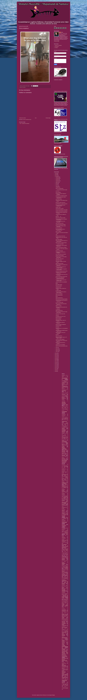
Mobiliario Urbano (63, 564)
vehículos (63, 682)
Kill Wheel (57, 334)
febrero (57, 350)
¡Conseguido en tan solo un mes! (60, 316)
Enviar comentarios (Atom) (27, 119)
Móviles (64, 566)
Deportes (63, 446)
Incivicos (63, 524)
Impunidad (64, 522)
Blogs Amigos (64, 407)
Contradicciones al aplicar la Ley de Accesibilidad (65, 436)
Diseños (63, 457)
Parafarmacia (63, 579)
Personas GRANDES (64, 590)
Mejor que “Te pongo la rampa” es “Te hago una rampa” (61, 337)
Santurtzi (63, 634)
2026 (56, 173)
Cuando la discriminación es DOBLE (61, 247)
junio (56, 184)
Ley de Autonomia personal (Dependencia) (65, 546)
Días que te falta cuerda (59, 250)
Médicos (65, 561)
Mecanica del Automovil (65, 560)
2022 (56, 354)
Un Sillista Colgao (58, 290)
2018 (56, 359)
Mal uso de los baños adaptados (65, 557)
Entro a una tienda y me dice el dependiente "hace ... (60, 229)
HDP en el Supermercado (59, 188)
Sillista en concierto (58, 305)
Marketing (63, 559)
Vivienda (67, 685)
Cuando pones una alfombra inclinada (61, 195)
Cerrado (67, 423)
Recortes (63, 621)
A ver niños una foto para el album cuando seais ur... (61, 197)
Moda (62, 565)
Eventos (63, 490)
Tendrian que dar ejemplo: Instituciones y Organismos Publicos (65, 671)
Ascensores (63, 394)
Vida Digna (64, 684)
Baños (67, 404)
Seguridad (63, 635)
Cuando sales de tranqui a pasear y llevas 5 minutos (61, 292)
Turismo (63, 678)
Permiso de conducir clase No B (60, 202)
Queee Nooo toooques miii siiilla (60, 217)
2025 (56, 174)
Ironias (66, 532)
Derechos (63, 451)
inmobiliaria (65, 531)
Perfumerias (65, 586)
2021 (56, 355)
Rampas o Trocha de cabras (65, 616)
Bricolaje (63, 408)
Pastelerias (63, 584)
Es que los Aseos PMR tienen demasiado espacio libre (60, 278)
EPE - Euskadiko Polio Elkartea (24, 123)
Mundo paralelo (65, 567)
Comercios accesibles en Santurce (65, 430)
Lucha (63, 556)
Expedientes (64, 491)
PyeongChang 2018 (65, 611)
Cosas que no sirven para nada (60, 313)
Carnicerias (63, 415)
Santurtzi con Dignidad (58, 45)
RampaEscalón (64, 614)
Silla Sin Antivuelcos (59, 317)
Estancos (63, 488)
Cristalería (66, 438)
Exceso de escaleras (59, 285)
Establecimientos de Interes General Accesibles (65, 481)
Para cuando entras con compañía (61, 254)
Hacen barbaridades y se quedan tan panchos (65, 503)
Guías (62, 501)
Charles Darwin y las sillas (59, 208)
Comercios (63, 428)
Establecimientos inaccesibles (65, 483)
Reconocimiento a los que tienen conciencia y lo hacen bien (65, 620)
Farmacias (63, 493)
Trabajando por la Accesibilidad (60, 344)
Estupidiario (63, 489)
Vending (63, 683)
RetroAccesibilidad (64, 627)
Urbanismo (64, 680)
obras (63, 574)
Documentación (64, 465)
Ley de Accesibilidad (65, 544)
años (65, 391)
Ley (65, 542)
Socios (66, 657)
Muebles (67, 566)
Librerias (65, 548)
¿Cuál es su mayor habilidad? (60, 339)
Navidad (66, 568)
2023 (56, 353)
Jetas (67, 534)
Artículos (66, 393)
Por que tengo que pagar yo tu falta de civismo (65, 602)
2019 (56, 358)
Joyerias (66, 535)
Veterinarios (66, 683)
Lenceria (63, 542)
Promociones (63, 608)
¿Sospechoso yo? (58, 287)
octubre (57, 179)
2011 (56, 368)
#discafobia (63, 375)
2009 (56, 371)
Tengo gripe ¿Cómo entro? (60, 258)
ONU (65, 576)
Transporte (64, 677)
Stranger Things (58, 207)
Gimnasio (64, 499)
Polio (67, 598)
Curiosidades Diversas (64, 442)
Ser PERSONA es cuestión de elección (61, 203)
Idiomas (67, 517)
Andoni (62, 32)
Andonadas (64, 390)
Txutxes (66, 679)
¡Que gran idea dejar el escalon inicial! (61, 276)
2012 (56, 367)
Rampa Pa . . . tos (58, 216)
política (65, 599)
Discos (62, 456)
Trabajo (65, 676)
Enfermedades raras (65, 474)
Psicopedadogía (64, 609)
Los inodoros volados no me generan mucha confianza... (61, 269)
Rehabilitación (63, 626)
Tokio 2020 (66, 675)
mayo (57, 186)
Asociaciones (64, 398)
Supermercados (64, 663)
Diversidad (64, 459)
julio (56, 183)
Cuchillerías (64, 439)
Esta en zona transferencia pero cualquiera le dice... (60, 205)
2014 (56, 364)
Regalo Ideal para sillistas (59, 263)
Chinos (65, 424)
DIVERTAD (63, 464)
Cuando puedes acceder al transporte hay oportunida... (61, 219)
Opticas (63, 577)
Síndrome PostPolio (63, 649)
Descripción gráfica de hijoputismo (61, 324)
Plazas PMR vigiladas (59, 239)
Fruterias (67, 498)
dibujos (63, 453)
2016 (56, 362)
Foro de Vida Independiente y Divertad (65, 497)
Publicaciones (64, 610)
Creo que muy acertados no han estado (61, 209)
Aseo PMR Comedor (59, 199)
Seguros (63, 636)
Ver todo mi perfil (56, 41)
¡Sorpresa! (57, 315)
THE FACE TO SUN (59, 260)
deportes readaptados (64, 448)
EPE (67, 478)
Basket (57, 283)
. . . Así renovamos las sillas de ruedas (61, 189)
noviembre (57, 178)
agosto (57, 182)
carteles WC (66, 418)
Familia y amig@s (64, 492)
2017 (56, 360)
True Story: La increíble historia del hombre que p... (61, 272)
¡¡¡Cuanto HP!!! (58, 187)
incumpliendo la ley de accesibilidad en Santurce (65, 529)
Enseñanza (66, 476)
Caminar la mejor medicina (60, 255)
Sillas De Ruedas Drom (59, 297)
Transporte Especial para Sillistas (61, 224)
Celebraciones (64, 421)
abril (56, 347)
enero (57, 351)
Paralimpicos (64, 580)
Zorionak (67, 688)
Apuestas (63, 392)
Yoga (56, 234)
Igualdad (64, 518)
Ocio (67, 575)
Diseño (66, 456)
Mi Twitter (56, 47)
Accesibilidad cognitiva (65, 380)
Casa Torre (65, 419)
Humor (63, 516)
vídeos (63, 685)
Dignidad (63, 455)
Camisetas (64, 411)
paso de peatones (65, 583)
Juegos (63, 536)
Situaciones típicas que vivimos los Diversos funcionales (65, 653)
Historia (63, 511)
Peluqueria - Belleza (65, 585)
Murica (57, 296)
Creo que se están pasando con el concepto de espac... (61, 267)
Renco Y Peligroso (58, 231)
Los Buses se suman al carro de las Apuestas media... (61, 280)
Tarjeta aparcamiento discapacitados (64, 665)
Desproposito (63, 452)
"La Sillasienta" (58, 309)
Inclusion (64, 525)
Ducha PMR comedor (59, 284)
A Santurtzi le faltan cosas (65, 376)
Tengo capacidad (65, 674)
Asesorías (63, 395)
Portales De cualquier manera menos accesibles (65, 605)
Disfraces (63, 458)
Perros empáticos (58, 192)
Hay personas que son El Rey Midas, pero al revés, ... (61, 257)
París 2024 (66, 581)
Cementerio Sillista (58, 325)
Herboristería (63, 509)
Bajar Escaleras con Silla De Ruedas (61, 242)
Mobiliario (63, 562)
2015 (56, 363)
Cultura (63, 440)
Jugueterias (63, 537)
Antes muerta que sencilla (59, 223)
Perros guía (65, 588)
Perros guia (23, 87)
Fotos (63, 498)
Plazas (67, 594)
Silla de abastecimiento (59, 295)
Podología (63, 598)
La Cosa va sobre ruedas (59, 302)
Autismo (63, 399)
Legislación (63, 541)
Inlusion (67, 530)
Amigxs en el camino (64, 389)
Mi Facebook (57, 46)
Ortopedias (66, 577)
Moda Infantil (66, 565)
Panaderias (65, 578)
